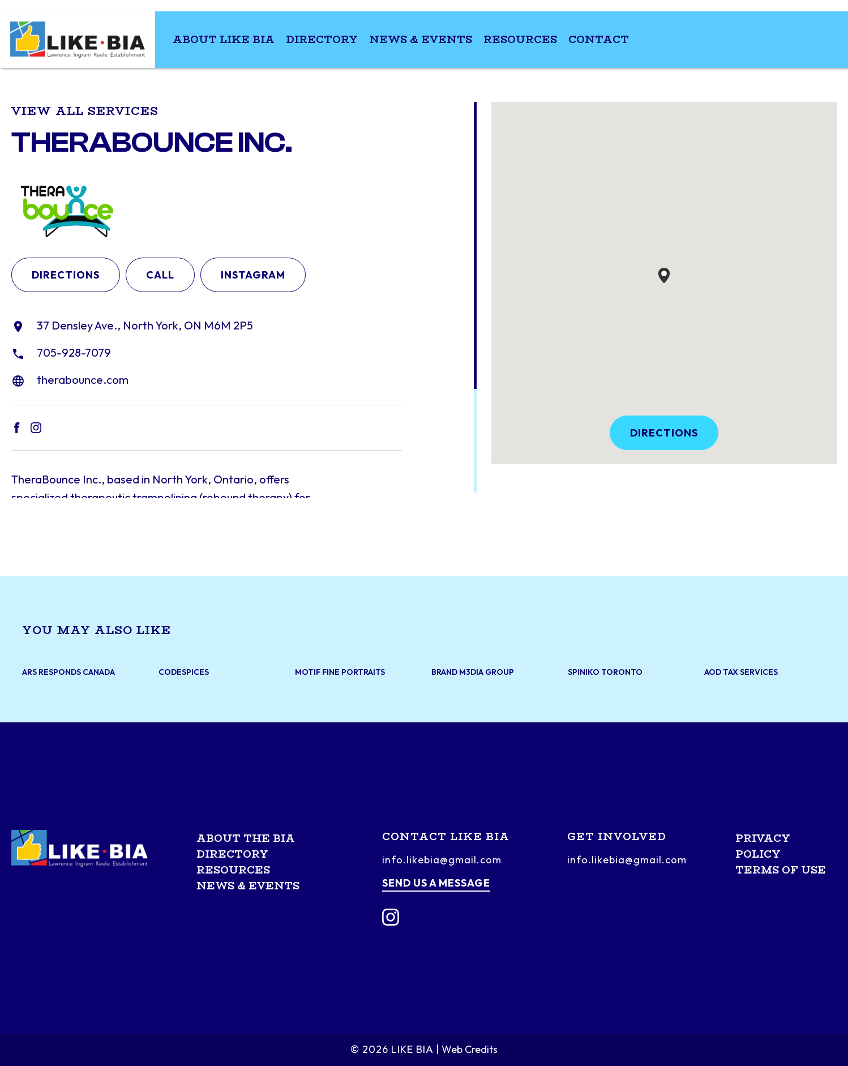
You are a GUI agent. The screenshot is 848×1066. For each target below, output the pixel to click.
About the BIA (245, 838)
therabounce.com (83, 380)
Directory (322, 40)
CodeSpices (184, 672)
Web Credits (470, 1049)
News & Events (420, 40)
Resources (520, 40)
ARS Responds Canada (68, 672)
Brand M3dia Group (472, 672)
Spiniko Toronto (605, 672)
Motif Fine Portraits (340, 672)
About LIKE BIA (224, 40)
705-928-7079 (74, 352)
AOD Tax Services (741, 672)
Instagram (253, 274)
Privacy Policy (762, 846)
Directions (66, 274)
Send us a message (436, 882)
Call (160, 274)
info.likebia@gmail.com (442, 859)
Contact (598, 40)
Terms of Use (780, 870)
